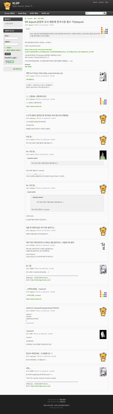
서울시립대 (62, 400)
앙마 (31, 334)
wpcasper (33, 356)
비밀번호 (8, 42)
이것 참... (29, 136)
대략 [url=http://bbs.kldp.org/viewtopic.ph (44, 73)
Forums (30, 18)
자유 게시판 (41, 18)
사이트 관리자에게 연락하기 (61, 405)
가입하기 (8, 48)
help (106, 2)
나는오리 (32, 311)
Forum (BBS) (10, 13)
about (95, 2)
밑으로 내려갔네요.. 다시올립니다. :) (39, 353)
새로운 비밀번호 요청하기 (13, 50)
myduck (32, 188)
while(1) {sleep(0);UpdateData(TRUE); (42, 308)
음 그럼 (28, 265)
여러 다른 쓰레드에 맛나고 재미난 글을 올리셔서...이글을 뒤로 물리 (50, 242)
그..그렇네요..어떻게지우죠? (36, 96)
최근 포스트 (9, 24)
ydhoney (32, 118)
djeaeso (31, 25)
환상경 (32, 268)
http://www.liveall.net (33, 106)
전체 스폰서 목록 (48, 405)
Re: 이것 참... (31, 151)
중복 (30, 79)
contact (101, 2)
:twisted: (30, 331)
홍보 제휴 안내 (17, 69)
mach (31, 154)
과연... (28, 368)
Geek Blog (22, 13)
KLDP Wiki (34, 13)
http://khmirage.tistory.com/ (41, 280)
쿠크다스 (32, 245)
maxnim (32, 139)
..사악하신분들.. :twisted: (36, 289)
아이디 (7, 36)
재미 (35, 18)
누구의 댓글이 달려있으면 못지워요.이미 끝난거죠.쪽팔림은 (47, 115)
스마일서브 (62, 402)
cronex (32, 76)
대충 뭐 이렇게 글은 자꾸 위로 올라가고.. (40, 227)
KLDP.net (45, 13)
